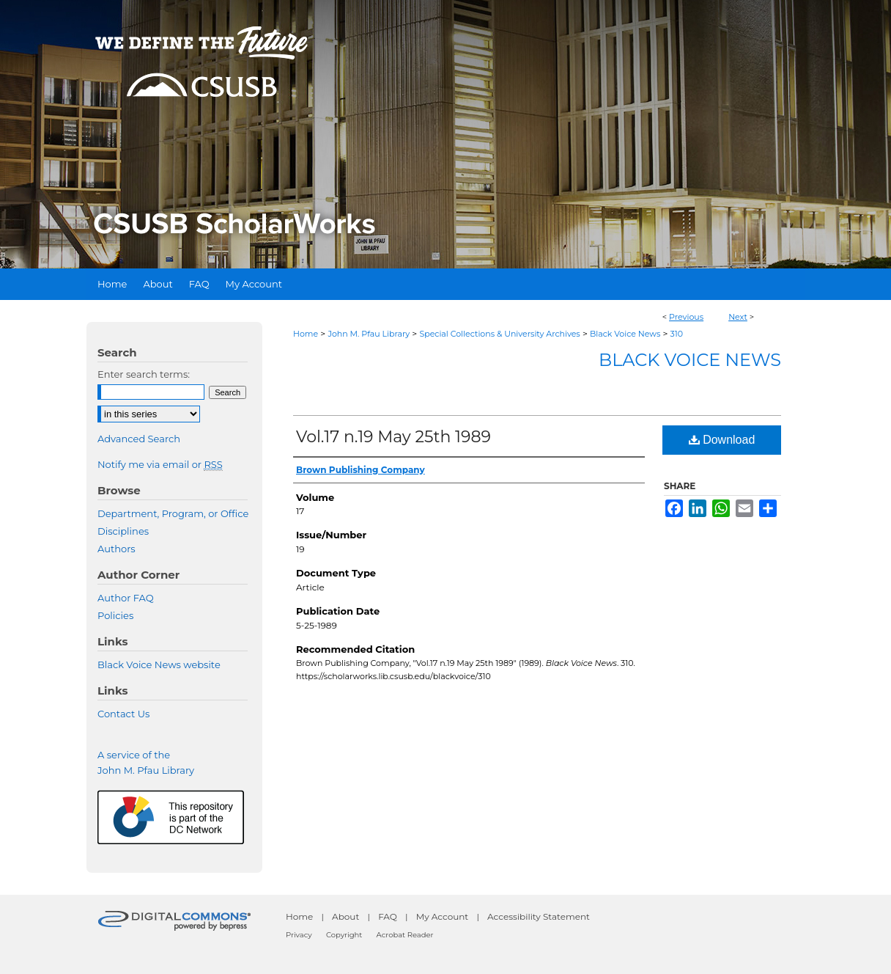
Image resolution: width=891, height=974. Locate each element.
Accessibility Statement (538, 916)
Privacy (299, 935)
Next (737, 317)
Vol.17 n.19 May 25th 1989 (393, 437)
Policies (115, 615)
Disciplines (123, 531)
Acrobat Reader (405, 935)
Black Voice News (625, 334)
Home (305, 334)
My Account (442, 916)
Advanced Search (138, 438)
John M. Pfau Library (369, 334)
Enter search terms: (143, 374)
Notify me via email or (160, 464)
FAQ (387, 916)
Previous (686, 317)
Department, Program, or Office (172, 513)
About (345, 916)
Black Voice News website (159, 664)
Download (722, 439)
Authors (116, 548)
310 (676, 334)
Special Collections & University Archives (499, 334)
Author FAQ (125, 598)
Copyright (344, 935)
